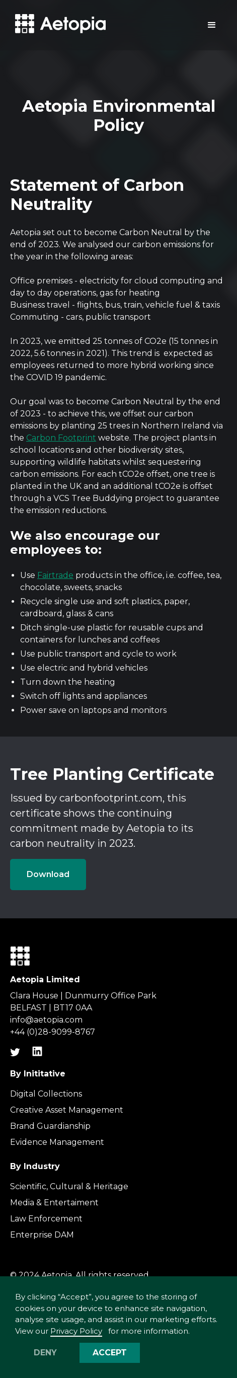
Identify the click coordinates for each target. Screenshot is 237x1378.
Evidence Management (57, 1142)
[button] (212, 25)
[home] (58, 25)
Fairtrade (55, 575)
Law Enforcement (46, 1218)
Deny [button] (45, 1352)
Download (48, 874)
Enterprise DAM (42, 1235)
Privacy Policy (76, 1331)
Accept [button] (110, 1352)
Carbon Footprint (61, 438)
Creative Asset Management (66, 1110)
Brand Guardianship (50, 1126)
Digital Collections (46, 1094)
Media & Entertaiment (54, 1202)
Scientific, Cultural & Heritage (69, 1186)
